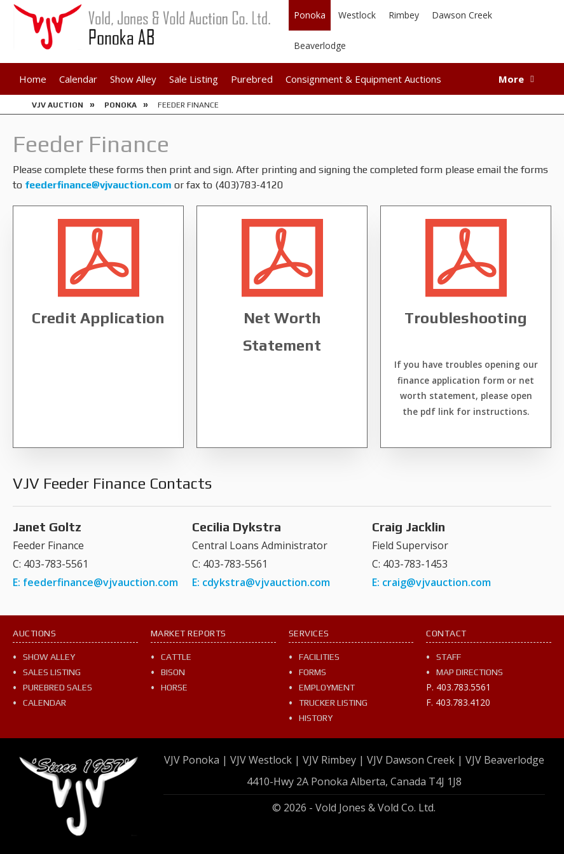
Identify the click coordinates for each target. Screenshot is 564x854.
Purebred (252, 79)
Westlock (357, 15)
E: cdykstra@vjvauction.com (261, 582)
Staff (448, 657)
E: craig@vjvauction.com (431, 582)
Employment (327, 687)
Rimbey (404, 15)
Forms (312, 672)
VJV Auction (57, 105)
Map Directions (469, 672)
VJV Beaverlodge (504, 760)
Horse (174, 687)
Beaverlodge (320, 45)
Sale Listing (193, 79)
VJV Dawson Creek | (415, 760)
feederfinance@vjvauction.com (98, 185)
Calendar (78, 79)
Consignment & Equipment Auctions (363, 79)
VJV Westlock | (265, 760)
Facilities (319, 657)
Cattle (176, 657)
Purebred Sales (57, 687)
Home (32, 79)
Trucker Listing (333, 702)
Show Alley (133, 79)
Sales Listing (52, 672)
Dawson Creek (462, 15)
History (316, 718)
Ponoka (310, 15)
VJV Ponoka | (196, 760)
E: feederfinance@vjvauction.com (95, 582)
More (511, 79)
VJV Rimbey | (333, 760)
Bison (173, 672)
